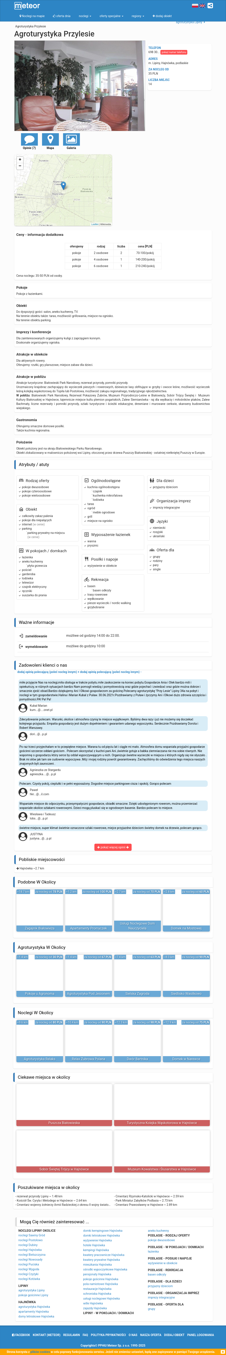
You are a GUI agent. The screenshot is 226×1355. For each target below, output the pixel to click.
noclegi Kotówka (29, 1279)
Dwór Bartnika (137, 1059)
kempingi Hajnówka (96, 1250)
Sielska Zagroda (137, 994)
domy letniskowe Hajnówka (36, 1316)
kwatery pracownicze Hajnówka (103, 1255)
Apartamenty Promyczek (88, 928)
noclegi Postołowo (31, 1240)
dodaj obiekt (174, 1335)
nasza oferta (150, 1335)
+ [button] (20, 160)
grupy (151, 1309)
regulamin (71, 1335)
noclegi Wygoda (29, 1269)
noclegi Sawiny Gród (32, 1235)
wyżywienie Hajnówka (97, 1240)
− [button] (20, 166)
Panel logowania (200, 1335)
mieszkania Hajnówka (97, 1264)
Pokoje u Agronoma (39, 994)
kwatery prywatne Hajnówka (101, 1259)
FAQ (85, 1335)
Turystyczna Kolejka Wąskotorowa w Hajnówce (162, 1123)
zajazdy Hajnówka (95, 1308)
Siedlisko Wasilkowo (186, 994)
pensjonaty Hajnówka (97, 1274)
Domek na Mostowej (186, 928)
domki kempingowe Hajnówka (103, 1230)
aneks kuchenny (158, 1230)
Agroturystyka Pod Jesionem (88, 994)
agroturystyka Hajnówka (34, 1306)
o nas (133, 1335)
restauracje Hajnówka (97, 1289)
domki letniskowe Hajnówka (101, 1235)
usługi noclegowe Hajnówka (101, 1298)
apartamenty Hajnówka (34, 1311)
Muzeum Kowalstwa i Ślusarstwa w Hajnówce (162, 1169)
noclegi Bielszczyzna (32, 1254)
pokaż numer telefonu (174, 52)
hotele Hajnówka (94, 1245)
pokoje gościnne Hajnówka (100, 1279)
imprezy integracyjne (161, 1297)
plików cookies (40, 1352)
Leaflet (94, 224)
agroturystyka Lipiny (32, 1290)
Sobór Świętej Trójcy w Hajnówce (64, 1169)
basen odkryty (157, 1274)
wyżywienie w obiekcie (162, 1263)
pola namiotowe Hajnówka (100, 1284)
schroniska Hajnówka (97, 1293)
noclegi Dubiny (28, 1245)
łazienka (153, 1251)
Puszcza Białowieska (64, 1123)
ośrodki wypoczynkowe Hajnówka (105, 1269)
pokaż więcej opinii (113, 847)
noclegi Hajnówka (30, 1250)
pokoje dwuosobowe (161, 1240)
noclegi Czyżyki (28, 1274)
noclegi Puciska (29, 1264)
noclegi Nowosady (30, 1259)
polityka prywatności (108, 1335)
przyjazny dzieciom (160, 1286)
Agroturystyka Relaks (40, 1059)
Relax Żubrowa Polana (88, 1059)
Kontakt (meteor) (46, 1335)
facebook (21, 1335)
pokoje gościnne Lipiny (33, 1295)
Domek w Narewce (186, 1059)
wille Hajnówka (93, 1303)
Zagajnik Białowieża (40, 928)
